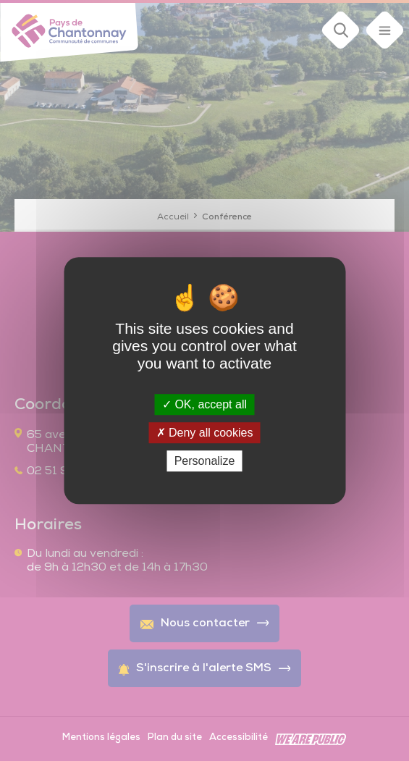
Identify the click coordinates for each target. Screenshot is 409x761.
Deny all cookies (204, 432)
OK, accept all (204, 404)
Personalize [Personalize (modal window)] (204, 461)
